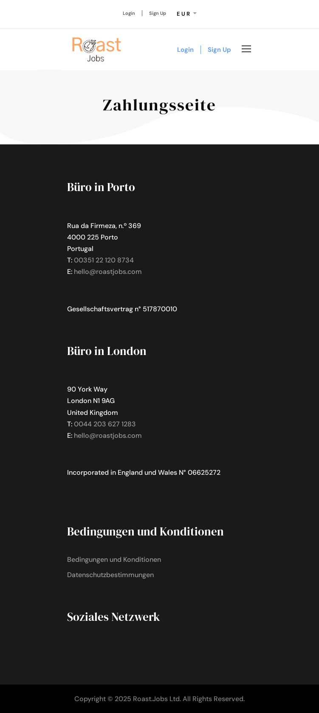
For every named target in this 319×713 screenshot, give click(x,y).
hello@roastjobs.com (108, 271)
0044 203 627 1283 (105, 424)
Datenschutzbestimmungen (110, 574)
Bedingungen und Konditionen (114, 559)
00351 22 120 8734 (104, 260)
